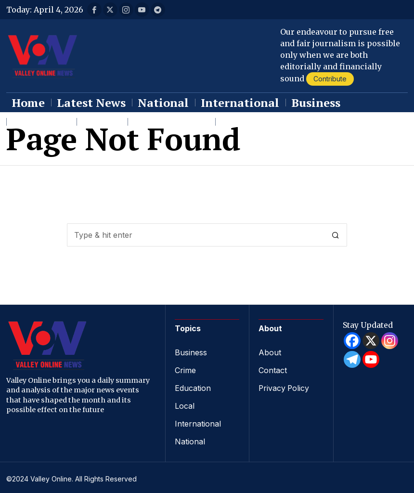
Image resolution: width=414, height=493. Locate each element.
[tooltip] (94, 9)
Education (193, 387)
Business (191, 352)
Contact (273, 370)
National (190, 439)
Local (184, 404)
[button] (335, 234)
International (198, 422)
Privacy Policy (284, 387)
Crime (185, 370)
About (270, 352)
